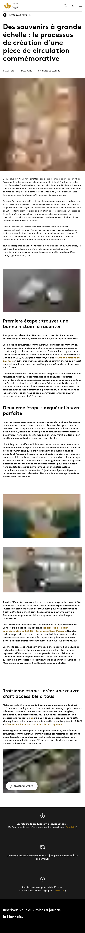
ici (32, 717)
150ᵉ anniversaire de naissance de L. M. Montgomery (33, 724)
